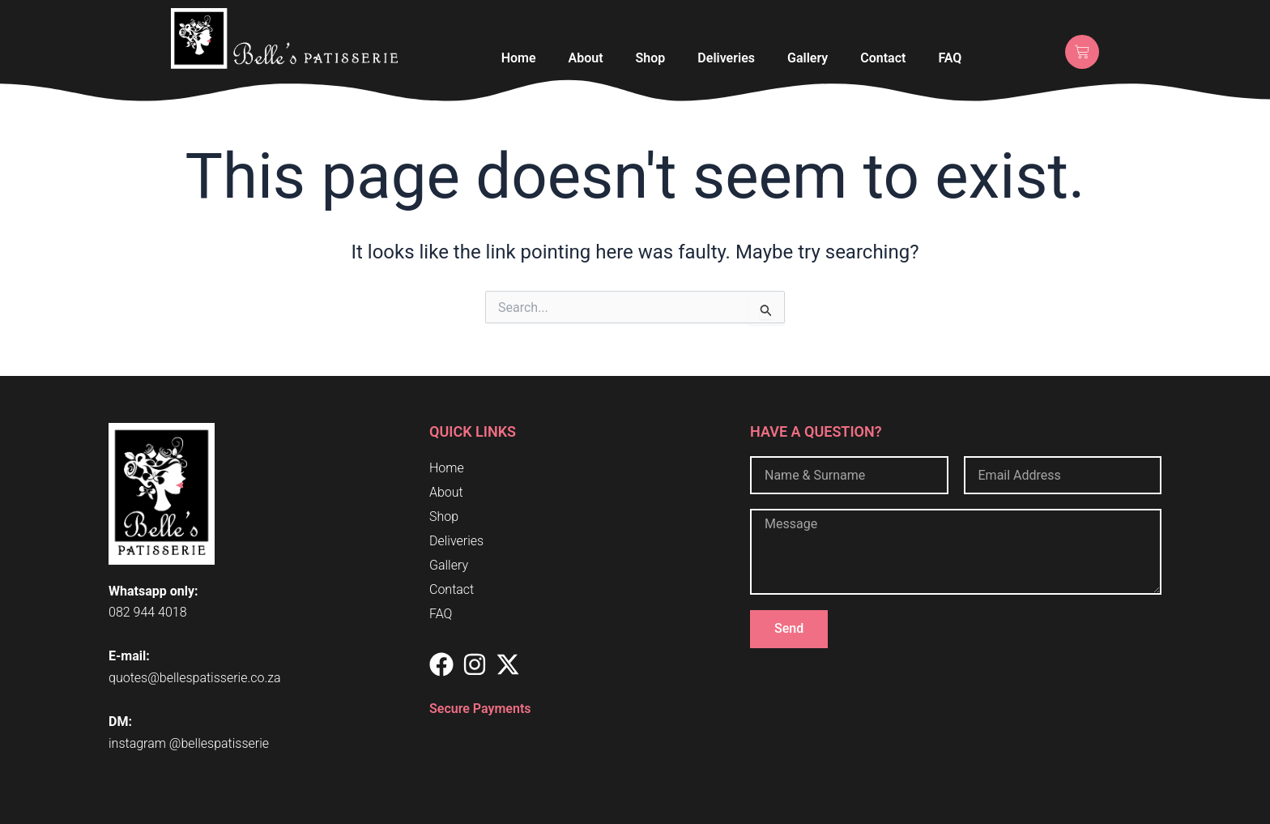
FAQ (949, 58)
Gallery (807, 58)
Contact (883, 58)
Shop (651, 58)
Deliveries (726, 58)
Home (518, 58)
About (586, 58)
